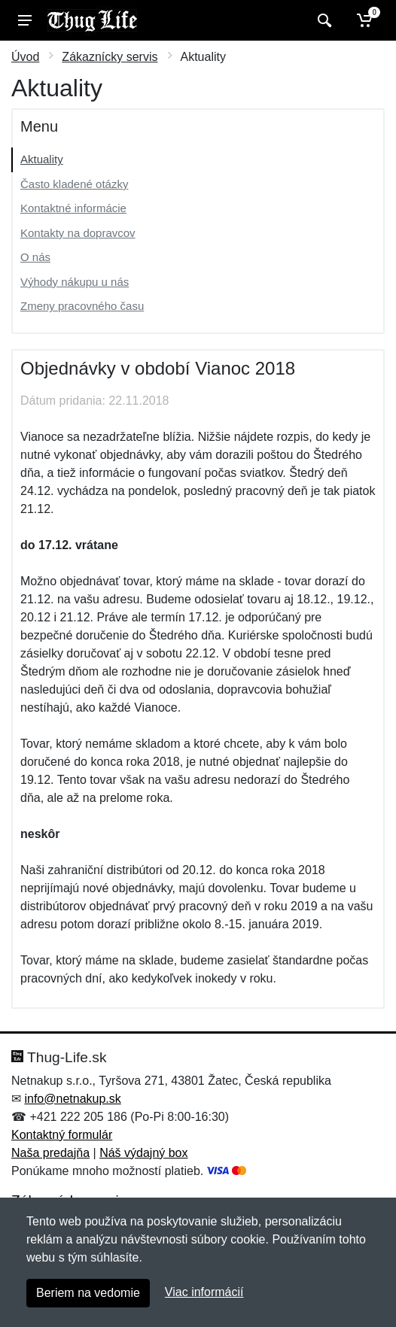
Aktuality (41, 159)
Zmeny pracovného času (82, 305)
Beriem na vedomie (88, 1292)
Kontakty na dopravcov (78, 232)
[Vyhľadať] (323, 20)
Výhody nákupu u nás (74, 281)
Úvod (25, 56)
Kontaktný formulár (61, 1134)
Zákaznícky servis (109, 56)
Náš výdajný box (143, 1152)
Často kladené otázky (74, 184)
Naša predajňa (50, 1152)
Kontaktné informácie (73, 208)
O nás (35, 257)
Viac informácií (204, 1292)
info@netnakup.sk (72, 1098)
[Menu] (24, 20)
